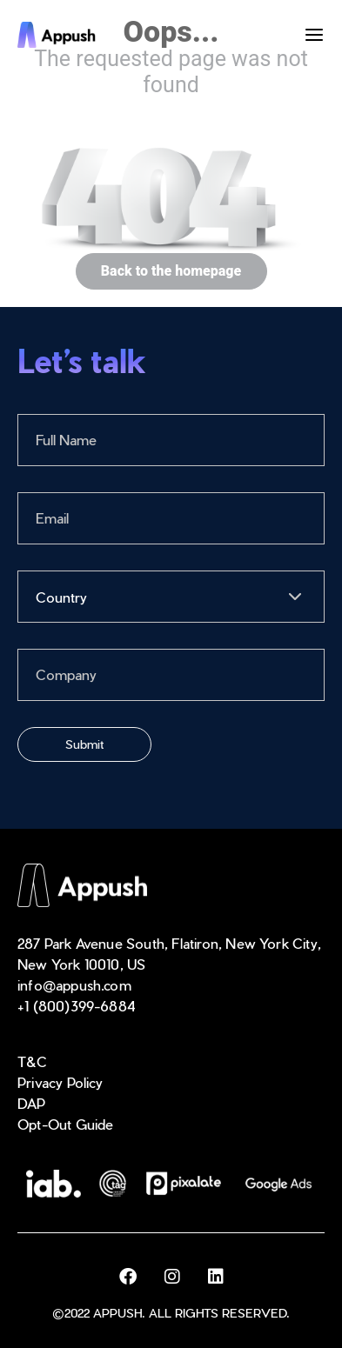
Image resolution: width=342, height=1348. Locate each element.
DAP (31, 1103)
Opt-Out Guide (65, 1124)
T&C (32, 1061)
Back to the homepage (171, 271)
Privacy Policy (60, 1082)
